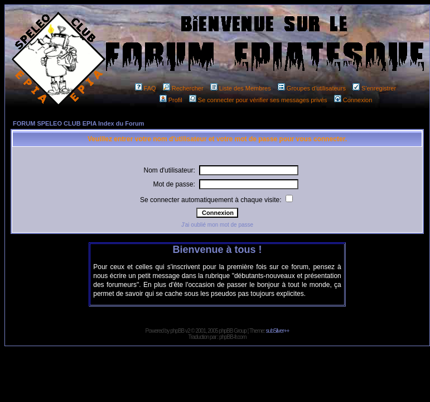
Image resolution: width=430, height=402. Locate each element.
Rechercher (183, 88)
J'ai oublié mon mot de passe (217, 225)
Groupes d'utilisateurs (312, 88)
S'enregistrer (374, 88)
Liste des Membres (240, 88)
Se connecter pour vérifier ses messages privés (258, 100)
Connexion (353, 100)
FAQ (145, 88)
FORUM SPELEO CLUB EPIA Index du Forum (78, 123)
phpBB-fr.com (233, 337)
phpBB (177, 331)
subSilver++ (277, 331)
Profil (171, 100)
